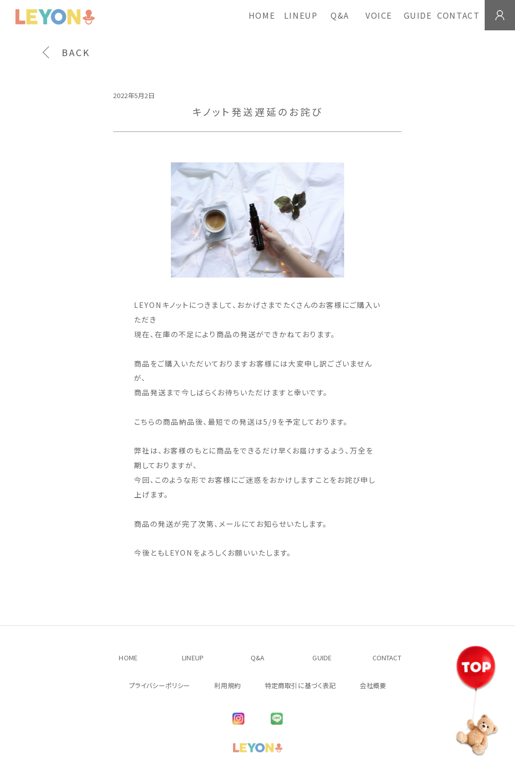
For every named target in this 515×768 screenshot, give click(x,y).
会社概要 (373, 685)
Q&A (340, 15)
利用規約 (227, 685)
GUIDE (418, 15)
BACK (76, 52)
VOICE (378, 15)
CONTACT (458, 15)
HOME (262, 15)
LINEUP (301, 15)
